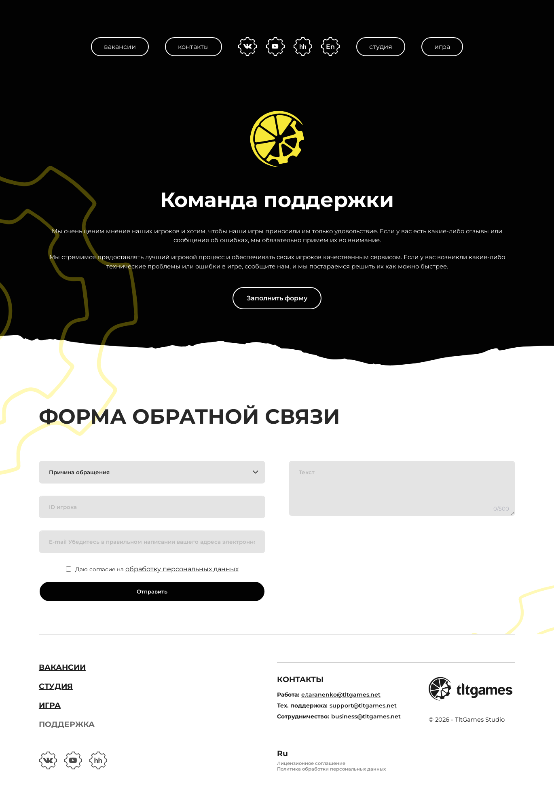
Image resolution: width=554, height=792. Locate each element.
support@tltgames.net (363, 705)
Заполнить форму (277, 298)
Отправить (152, 591)
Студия (380, 47)
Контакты (193, 47)
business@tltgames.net (366, 716)
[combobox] (152, 472)
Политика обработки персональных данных (331, 769)
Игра (442, 47)
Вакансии (120, 47)
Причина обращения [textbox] (79, 472)
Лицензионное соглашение (311, 763)
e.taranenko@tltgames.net (341, 694)
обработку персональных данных (182, 569)
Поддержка (67, 724)
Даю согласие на (157, 569)
